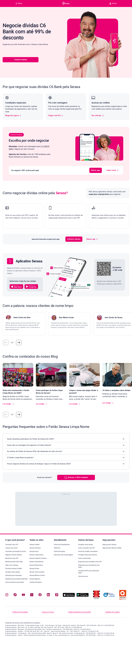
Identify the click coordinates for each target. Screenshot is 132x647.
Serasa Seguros (35, 579)
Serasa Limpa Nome (36, 555)
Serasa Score (34, 551)
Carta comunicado (84, 558)
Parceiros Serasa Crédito (13, 568)
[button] (17, 286)
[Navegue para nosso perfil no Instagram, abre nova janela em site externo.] (6, 595)
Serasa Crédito (34, 544)
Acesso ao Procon (48, 612)
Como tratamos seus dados (14, 582)
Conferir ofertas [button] (20, 60)
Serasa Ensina (34, 568)
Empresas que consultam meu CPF (90, 561)
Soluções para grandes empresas (16, 579)
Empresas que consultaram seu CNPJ (89, 566)
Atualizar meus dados (12, 572)
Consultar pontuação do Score (15, 551)
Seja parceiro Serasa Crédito (112, 548)
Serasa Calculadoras (37, 561)
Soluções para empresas (13, 575)
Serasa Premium (35, 548)
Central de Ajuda (59, 551)
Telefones (57, 548)
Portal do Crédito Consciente (88, 551)
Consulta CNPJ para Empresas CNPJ (88, 572)
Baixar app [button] (92, 170)
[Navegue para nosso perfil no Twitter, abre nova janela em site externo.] (31, 595)
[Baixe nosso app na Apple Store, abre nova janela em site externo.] (69, 596)
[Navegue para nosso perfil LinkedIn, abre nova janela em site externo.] (48, 595)
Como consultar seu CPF (86, 548)
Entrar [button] (113, 3)
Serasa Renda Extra (36, 565)
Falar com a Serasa (11, 565)
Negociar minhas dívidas (13, 555)
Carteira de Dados (36, 582)
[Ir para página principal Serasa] (66, 3)
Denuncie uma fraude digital (63, 555)
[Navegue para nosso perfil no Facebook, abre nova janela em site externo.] (40, 595)
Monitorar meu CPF (11, 558)
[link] (13, 115)
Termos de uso (83, 576)
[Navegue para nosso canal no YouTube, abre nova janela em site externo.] (23, 595)
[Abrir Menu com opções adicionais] (19, 3)
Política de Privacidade (20, 612)
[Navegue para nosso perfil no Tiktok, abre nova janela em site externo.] (15, 595)
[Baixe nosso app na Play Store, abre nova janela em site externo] (83, 596)
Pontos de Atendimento (62, 544)
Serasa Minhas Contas (37, 575)
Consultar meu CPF (11, 544)
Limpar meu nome (11, 548)
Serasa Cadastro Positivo (38, 558)
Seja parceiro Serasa (109, 544)
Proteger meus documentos (87, 555)
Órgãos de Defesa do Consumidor (79, 612)
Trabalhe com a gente (112, 612)
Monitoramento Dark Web (14, 561)
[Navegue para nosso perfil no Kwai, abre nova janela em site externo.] (56, 595)
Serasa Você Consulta (37, 572)
